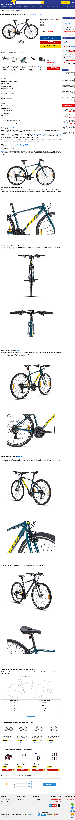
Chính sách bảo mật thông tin (7, 805)
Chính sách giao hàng (5, 799)
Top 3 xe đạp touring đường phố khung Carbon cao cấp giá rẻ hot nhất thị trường (68, 80)
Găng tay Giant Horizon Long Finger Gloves (8, 763)
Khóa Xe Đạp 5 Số (42, 67)
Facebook (72, 811)
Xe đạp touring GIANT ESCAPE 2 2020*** (37, 737)
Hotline (72, 804)
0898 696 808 (57, 799)
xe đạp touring (44, 134)
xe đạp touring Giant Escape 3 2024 (18, 145)
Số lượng (42, 27)
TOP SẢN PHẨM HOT (67, 105)
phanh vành (20, 456)
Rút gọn (31, 717)
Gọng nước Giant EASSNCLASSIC (36, 763)
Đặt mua (7, 769)
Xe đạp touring (4, 151)
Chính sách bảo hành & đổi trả (7, 801)
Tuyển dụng (35, 801)
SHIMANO (18, 350)
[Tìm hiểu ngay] (66, 23)
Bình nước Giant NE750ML (53, 763)
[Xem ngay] (21, 52)
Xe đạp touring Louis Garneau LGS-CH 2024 (22, 737)
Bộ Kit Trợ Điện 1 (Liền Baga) (15, 67)
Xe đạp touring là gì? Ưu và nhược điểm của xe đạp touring (68, 73)
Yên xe (2, 563)
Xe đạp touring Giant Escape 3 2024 (6, 67)
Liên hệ (34, 803)
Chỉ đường (31, 814)
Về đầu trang (72, 814)
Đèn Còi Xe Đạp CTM (24, 67)
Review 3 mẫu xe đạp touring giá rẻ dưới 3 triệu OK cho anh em (67, 92)
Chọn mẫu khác (15, 73)
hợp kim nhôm (16, 189)
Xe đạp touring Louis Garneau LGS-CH (6, 737)
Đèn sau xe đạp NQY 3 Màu (33, 67)
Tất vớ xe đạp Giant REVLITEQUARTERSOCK (22, 763)
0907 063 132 (57, 802)
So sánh (39, 14)
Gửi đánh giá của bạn (50, 784)
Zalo (72, 807)
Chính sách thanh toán (5, 803)
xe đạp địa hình (37, 134)
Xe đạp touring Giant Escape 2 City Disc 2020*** (53, 737)
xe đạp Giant (12, 128)
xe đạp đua (49, 134)
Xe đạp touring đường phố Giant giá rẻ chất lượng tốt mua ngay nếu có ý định (67, 98)
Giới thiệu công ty (36, 799)
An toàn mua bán (20, 799)
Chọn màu (42, 22)
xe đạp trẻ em (55, 134)
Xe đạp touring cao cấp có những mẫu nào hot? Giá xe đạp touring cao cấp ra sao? (68, 86)
